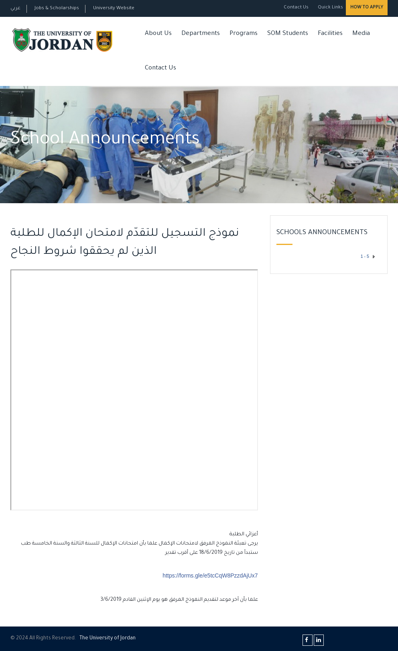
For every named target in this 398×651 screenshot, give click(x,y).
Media (361, 34)
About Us (158, 34)
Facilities (330, 34)
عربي (15, 8)
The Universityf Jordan (107, 638)
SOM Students (287, 34)
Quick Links (330, 7)
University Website (113, 8)
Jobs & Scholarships (57, 8)
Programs (243, 34)
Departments (200, 34)
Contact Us (296, 7)
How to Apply (366, 7)
